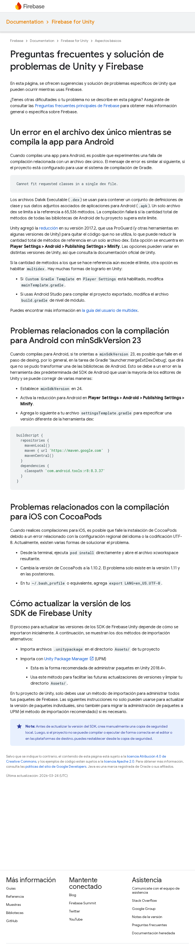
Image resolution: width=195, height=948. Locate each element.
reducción (48, 228)
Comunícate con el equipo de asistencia (156, 890)
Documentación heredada (153, 933)
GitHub (12, 921)
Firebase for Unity (73, 22)
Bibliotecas (14, 912)
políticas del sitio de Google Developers (55, 766)
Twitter (74, 911)
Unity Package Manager (66, 659)
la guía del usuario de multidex (110, 310)
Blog (72, 895)
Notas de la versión (147, 916)
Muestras (13, 904)
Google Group (143, 908)
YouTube (76, 919)
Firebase (16, 41)
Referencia (15, 896)
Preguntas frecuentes (149, 925)
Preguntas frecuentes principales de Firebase (77, 105)
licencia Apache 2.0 (119, 761)
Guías (10, 888)
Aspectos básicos (108, 41)
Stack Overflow (144, 900)
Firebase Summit (82, 903)
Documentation (24, 22)
